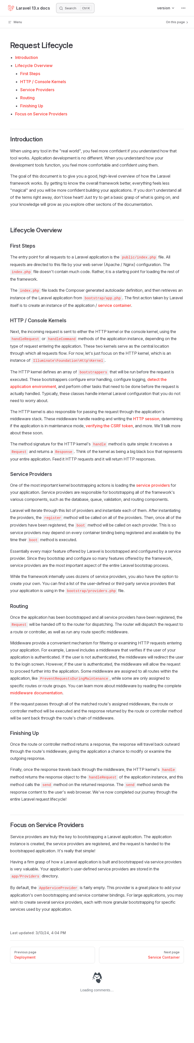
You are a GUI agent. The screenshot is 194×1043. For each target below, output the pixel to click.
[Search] (75, 8)
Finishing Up (31, 105)
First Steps (30, 73)
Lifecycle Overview (34, 65)
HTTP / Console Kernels (43, 81)
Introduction (26, 57)
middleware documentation (36, 692)
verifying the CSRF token (109, 425)
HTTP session (146, 418)
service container (114, 305)
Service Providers (37, 89)
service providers (153, 485)
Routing (27, 97)
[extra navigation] (183, 8)
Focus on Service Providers (41, 113)
